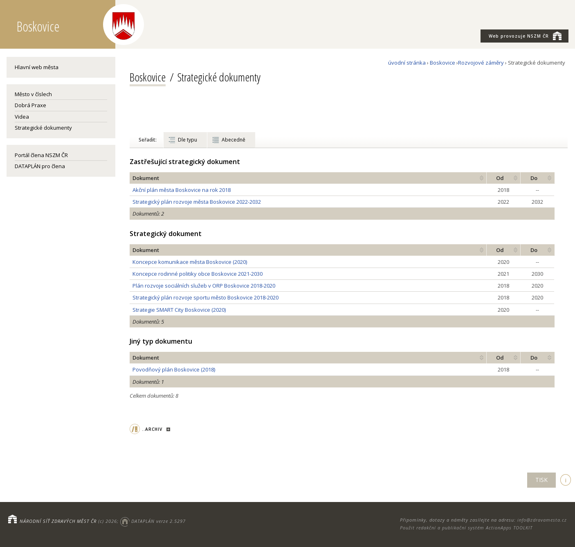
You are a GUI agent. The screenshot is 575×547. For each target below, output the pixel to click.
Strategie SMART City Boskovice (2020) (179, 309)
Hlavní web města (36, 67)
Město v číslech (33, 94)
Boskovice (442, 62)
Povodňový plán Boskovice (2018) (174, 369)
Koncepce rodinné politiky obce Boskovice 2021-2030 (198, 273)
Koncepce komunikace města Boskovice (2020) (190, 262)
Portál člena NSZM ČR (41, 155)
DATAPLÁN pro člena (40, 166)
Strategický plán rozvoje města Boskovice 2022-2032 (197, 201)
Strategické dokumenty (43, 127)
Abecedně (233, 139)
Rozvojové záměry (481, 62)
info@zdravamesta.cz (542, 520)
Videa (22, 116)
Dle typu (187, 139)
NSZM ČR (525, 35)
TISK (541, 480)
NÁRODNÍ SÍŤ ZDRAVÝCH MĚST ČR (58, 521)
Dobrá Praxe (30, 105)
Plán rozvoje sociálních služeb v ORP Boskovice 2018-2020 (204, 285)
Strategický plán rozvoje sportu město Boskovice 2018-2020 (206, 297)
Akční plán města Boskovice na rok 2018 (182, 190)
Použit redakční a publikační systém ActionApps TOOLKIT (466, 527)
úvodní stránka (407, 62)
